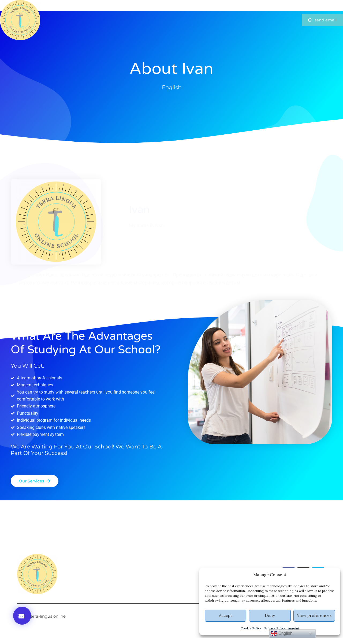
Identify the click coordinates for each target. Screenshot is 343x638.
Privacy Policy (275, 628)
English (282, 634)
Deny (270, 615)
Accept (225, 615)
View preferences (314, 615)
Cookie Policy (251, 628)
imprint (293, 628)
